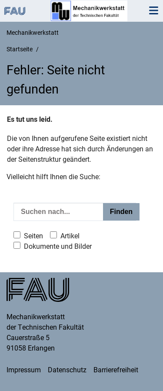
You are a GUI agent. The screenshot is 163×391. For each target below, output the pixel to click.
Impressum (24, 370)
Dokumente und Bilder (58, 246)
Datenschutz (67, 370)
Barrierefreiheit (115, 370)
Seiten (33, 236)
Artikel (70, 236)
